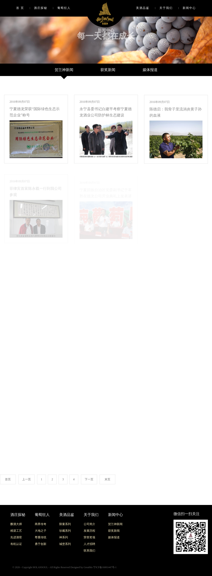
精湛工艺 (16, 530)
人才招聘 (89, 544)
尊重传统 (40, 537)
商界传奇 (40, 524)
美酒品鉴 (142, 8)
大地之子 (40, 530)
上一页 (26, 479)
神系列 (63, 537)
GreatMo (88, 567)
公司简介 (89, 524)
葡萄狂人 (64, 8)
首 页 (20, 8)
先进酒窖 (16, 537)
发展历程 (89, 530)
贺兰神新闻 (64, 70)
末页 (107, 479)
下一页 (89, 479)
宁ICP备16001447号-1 (105, 567)
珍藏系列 (65, 530)
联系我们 (89, 550)
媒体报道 (150, 70)
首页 (8, 479)
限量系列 (65, 524)
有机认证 (16, 544)
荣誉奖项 (89, 537)
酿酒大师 (16, 524)
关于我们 (166, 8)
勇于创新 (40, 544)
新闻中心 (189, 8)
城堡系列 (65, 544)
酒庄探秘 (40, 8)
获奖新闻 (107, 70)
